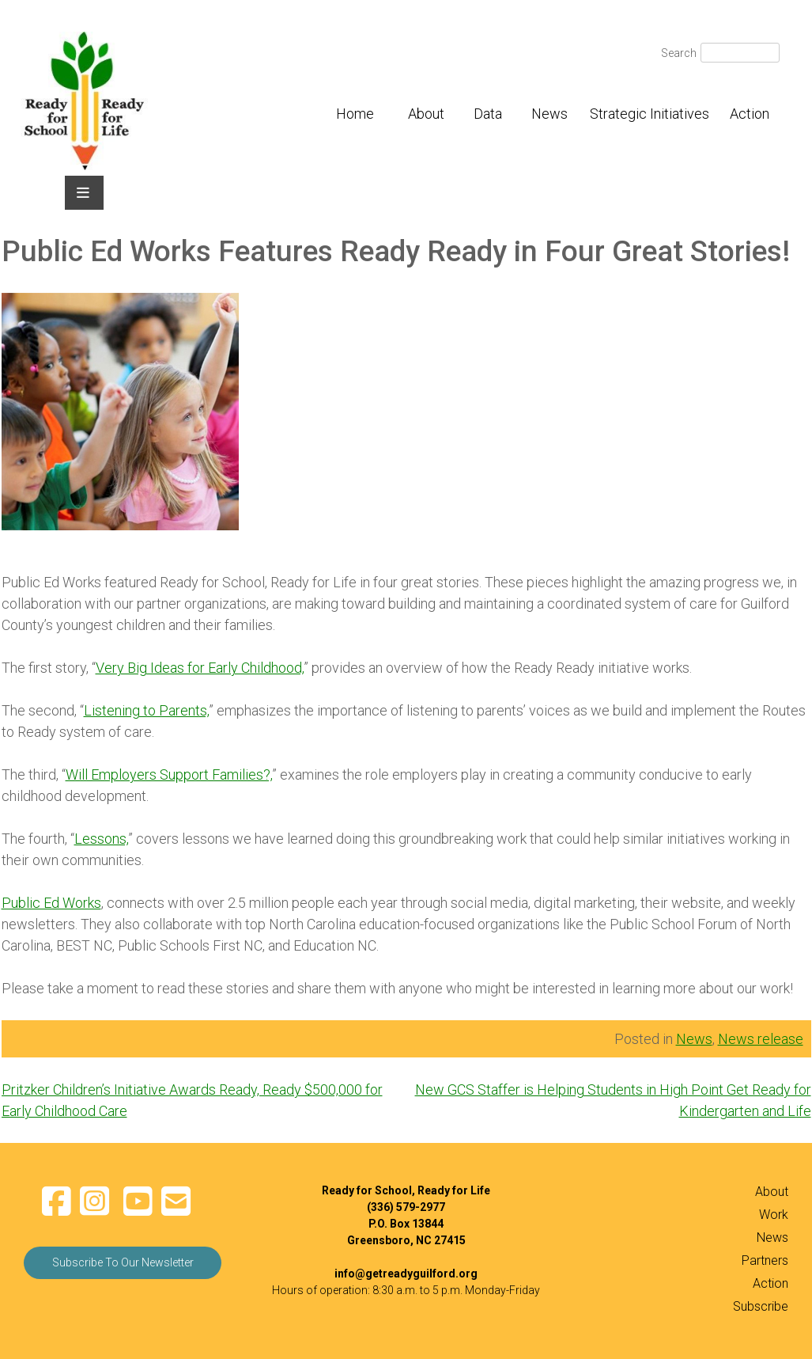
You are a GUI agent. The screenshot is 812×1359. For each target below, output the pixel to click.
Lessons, (101, 838)
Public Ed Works (51, 902)
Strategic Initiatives (649, 113)
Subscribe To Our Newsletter (123, 1262)
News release (760, 1039)
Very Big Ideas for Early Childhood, (200, 667)
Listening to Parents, (146, 710)
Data (488, 113)
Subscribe (760, 1306)
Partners (765, 1260)
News (549, 113)
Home (355, 113)
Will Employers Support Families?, (169, 774)
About (426, 113)
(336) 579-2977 (406, 1207)
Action (749, 113)
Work (773, 1214)
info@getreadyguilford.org (406, 1273)
